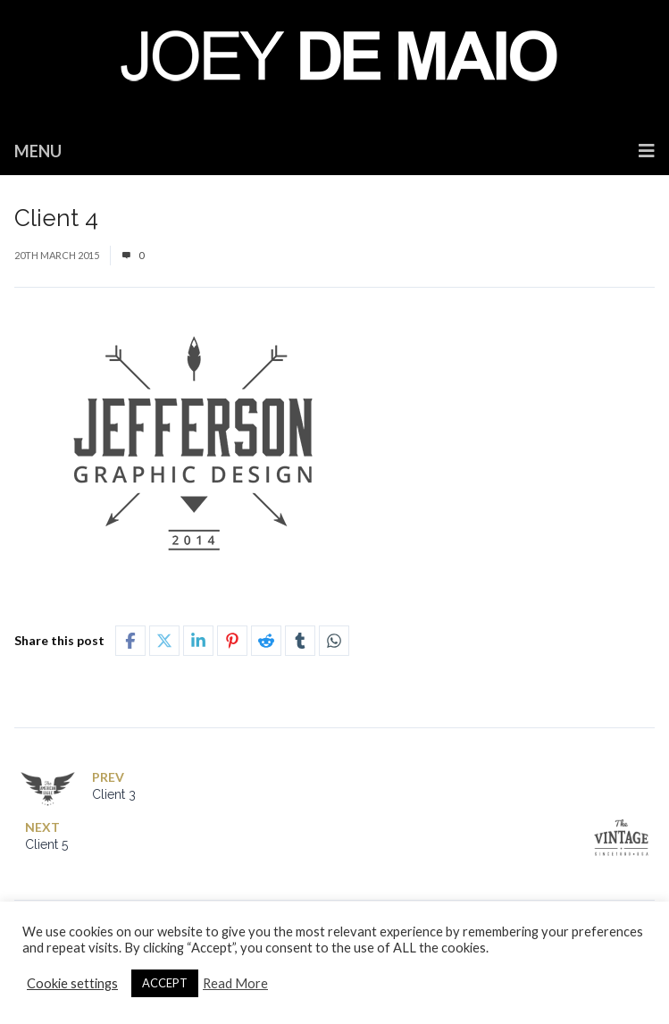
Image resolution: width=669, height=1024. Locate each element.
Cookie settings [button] (72, 983)
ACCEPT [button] (165, 983)
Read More (235, 983)
